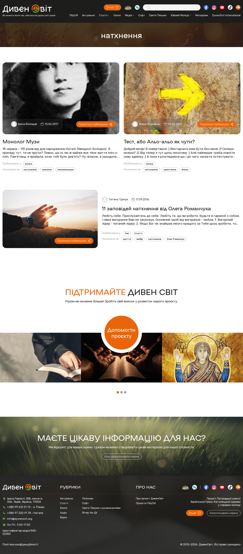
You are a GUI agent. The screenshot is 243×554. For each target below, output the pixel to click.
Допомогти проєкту (121, 332)
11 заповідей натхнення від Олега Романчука (156, 208)
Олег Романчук (175, 239)
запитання (169, 169)
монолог (47, 169)
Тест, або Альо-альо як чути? (159, 141)
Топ (127, 233)
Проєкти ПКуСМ (146, 503)
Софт (141, 15)
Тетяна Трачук (118, 199)
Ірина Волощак (27, 124)
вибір (140, 239)
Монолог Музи (21, 141)
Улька (185, 169)
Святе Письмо (158, 15)
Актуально (88, 15)
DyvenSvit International (226, 15)
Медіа (129, 15)
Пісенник (87, 498)
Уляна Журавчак (149, 124)
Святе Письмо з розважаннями (101, 507)
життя (127, 239)
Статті (104, 15)
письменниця (66, 169)
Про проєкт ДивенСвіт (150, 498)
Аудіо (63, 512)
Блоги (117, 15)
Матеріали (201, 15)
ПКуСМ (73, 15)
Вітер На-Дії (89, 512)
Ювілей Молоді (181, 15)
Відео (63, 517)
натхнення (30, 169)
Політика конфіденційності (20, 544)
